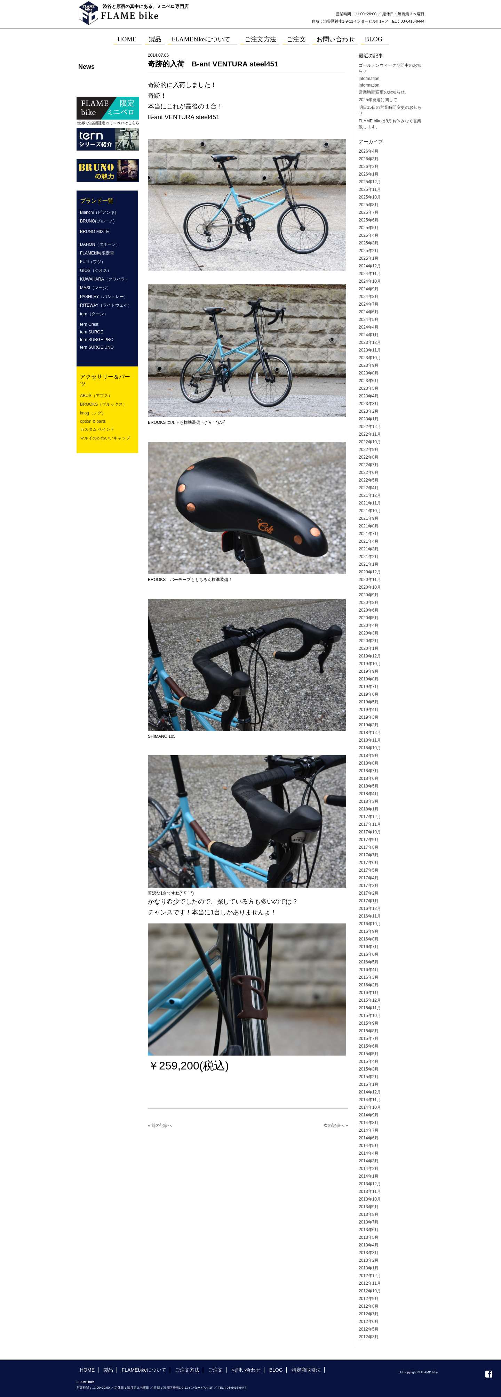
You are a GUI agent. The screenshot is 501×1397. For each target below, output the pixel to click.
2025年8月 (369, 204)
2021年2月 (369, 556)
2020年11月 (370, 579)
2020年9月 (369, 594)
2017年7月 (369, 855)
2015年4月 (369, 1061)
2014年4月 (369, 1153)
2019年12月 (370, 656)
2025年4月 (369, 235)
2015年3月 (369, 1069)
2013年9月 (369, 1206)
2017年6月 (369, 862)
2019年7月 (369, 686)
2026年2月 (369, 166)
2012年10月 (370, 1291)
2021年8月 (369, 526)
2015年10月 (370, 1015)
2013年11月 (370, 1191)
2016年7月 (369, 946)
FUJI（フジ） (92, 261)
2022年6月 (369, 472)
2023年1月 (369, 419)
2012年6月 (369, 1321)
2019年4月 (369, 709)
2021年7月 (369, 533)
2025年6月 (369, 220)
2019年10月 (370, 663)
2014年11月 (370, 1099)
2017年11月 (370, 824)
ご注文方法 (187, 1370)
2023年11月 (370, 350)
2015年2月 (369, 1076)
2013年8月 (369, 1214)
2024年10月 (370, 281)
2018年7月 (369, 770)
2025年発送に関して (378, 99)
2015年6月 (369, 1046)
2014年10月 (370, 1107)
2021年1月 (369, 564)
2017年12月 (370, 816)
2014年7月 (369, 1130)
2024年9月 (369, 288)
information (369, 78)
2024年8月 (369, 296)
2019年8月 (369, 679)
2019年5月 (369, 702)
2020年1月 (369, 648)
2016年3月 (369, 977)
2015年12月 (370, 1000)
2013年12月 (370, 1183)
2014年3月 (369, 1160)
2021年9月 (369, 518)
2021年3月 (369, 549)
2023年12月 (370, 342)
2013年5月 (369, 1237)
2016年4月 (369, 969)
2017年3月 (369, 885)
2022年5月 (369, 480)
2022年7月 (369, 464)
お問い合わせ (246, 1370)
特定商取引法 (306, 1370)
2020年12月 (370, 572)
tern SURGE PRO (96, 339)
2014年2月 (369, 1168)
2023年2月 (369, 411)
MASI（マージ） (95, 287)
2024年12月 (370, 266)
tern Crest (89, 324)
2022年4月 (369, 487)
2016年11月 (370, 916)
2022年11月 (370, 434)
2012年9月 (369, 1298)
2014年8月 (369, 1122)
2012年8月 (369, 1306)
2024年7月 (369, 304)
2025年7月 (369, 212)
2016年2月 (369, 985)
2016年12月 (370, 908)
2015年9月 (369, 1023)
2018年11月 (370, 740)
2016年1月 (369, 992)
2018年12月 (370, 732)
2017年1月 (369, 900)
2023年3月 (369, 403)
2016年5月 (369, 962)
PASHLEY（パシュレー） (104, 296)
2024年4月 (369, 327)
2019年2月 (369, 724)
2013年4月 (369, 1245)
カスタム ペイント (97, 429)
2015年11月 (370, 1008)
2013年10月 (370, 1199)
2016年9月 (369, 931)
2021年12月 (370, 495)
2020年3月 (369, 633)
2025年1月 (369, 258)
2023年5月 (369, 388)
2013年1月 (369, 1268)
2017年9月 (369, 839)
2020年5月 (369, 617)
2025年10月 (370, 197)
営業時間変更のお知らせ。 (384, 92)
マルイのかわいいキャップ (105, 438)
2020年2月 (369, 640)
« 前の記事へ (160, 1125)
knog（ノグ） (93, 413)
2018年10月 (370, 747)
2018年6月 (369, 778)
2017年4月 (369, 877)
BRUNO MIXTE (94, 231)
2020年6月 (369, 610)
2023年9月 (369, 365)
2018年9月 (369, 755)
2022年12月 (370, 426)
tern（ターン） (94, 314)
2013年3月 (369, 1252)
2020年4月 (369, 625)
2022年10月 (370, 441)
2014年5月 (369, 1145)
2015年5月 (369, 1053)
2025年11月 (370, 189)
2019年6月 (369, 694)
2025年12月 (370, 181)
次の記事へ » (336, 1125)
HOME (87, 1370)
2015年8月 (369, 1030)
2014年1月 (369, 1176)
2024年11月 (370, 273)
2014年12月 (370, 1092)
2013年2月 (369, 1260)
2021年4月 (369, 541)
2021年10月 (370, 510)
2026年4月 (369, 151)
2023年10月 (370, 357)
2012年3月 (369, 1336)
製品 (108, 1370)
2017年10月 (370, 832)
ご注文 (215, 1370)
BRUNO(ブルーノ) (97, 221)
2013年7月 (369, 1222)
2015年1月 (369, 1084)
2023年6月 (369, 380)
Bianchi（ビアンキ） (99, 212)
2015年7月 (369, 1038)
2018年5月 (369, 786)
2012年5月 (369, 1329)
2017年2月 (369, 893)
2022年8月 (369, 457)
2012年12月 (370, 1275)
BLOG (276, 1370)
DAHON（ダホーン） (100, 244)
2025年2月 (369, 250)
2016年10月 (370, 923)
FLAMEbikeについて (144, 1370)
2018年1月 (369, 809)
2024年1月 (369, 334)
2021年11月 (370, 503)
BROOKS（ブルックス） (103, 404)
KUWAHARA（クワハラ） (104, 279)
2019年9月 (369, 671)
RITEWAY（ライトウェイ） (106, 305)
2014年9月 (369, 1115)
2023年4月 (369, 396)
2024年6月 (369, 311)
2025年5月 (369, 227)
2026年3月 (369, 158)
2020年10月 (370, 587)
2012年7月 (369, 1313)
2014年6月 (369, 1138)
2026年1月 (369, 174)
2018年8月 (369, 763)
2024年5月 (369, 319)
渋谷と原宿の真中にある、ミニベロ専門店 (146, 6)
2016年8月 (369, 939)
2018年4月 (369, 793)
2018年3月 (369, 801)
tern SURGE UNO (97, 347)
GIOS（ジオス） (95, 270)
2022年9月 (369, 449)
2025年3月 (369, 243)
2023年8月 (369, 373)
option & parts (93, 421)
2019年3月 (369, 717)
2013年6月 (369, 1229)
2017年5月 (369, 870)
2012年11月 (370, 1283)
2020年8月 (369, 602)
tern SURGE (91, 332)
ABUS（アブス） (96, 395)
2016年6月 (369, 954)
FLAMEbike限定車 (97, 253)
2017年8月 (369, 847)
